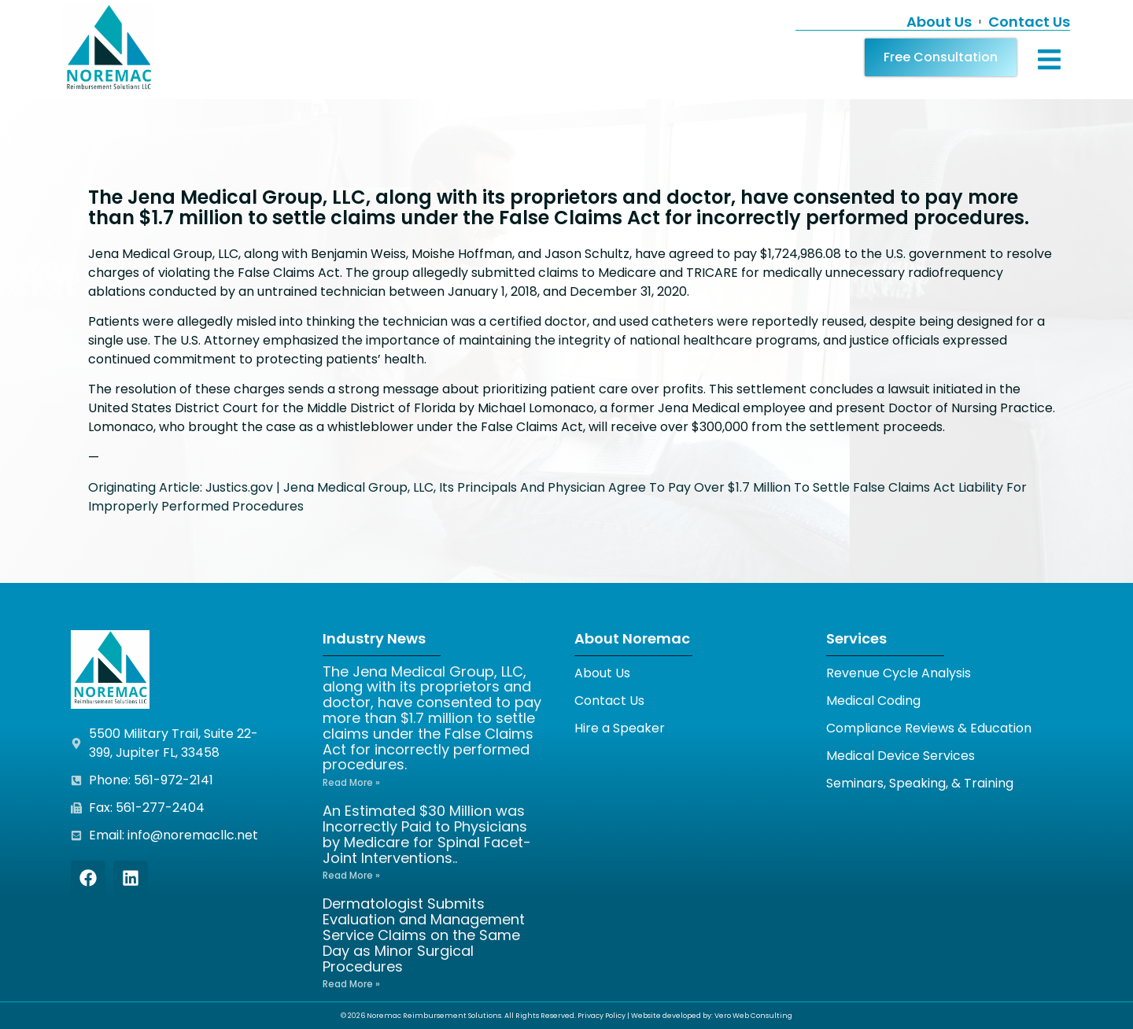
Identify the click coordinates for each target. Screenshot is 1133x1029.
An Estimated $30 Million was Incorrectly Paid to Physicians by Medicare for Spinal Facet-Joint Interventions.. (427, 834)
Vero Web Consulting (753, 1015)
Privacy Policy (602, 1015)
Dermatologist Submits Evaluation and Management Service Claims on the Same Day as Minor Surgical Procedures (424, 935)
